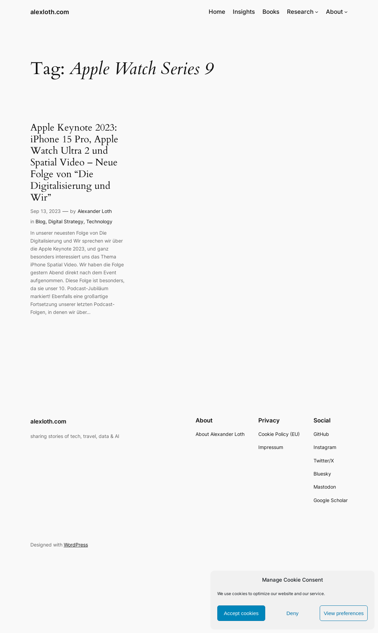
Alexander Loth (95, 211)
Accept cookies (241, 613)
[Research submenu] (316, 11)
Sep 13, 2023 (45, 211)
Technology (99, 221)
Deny (292, 613)
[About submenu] (346, 11)
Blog (41, 221)
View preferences (344, 613)
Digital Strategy (65, 221)
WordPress (76, 545)
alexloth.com (49, 12)
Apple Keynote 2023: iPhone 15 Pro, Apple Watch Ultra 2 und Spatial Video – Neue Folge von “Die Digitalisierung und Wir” (74, 163)
